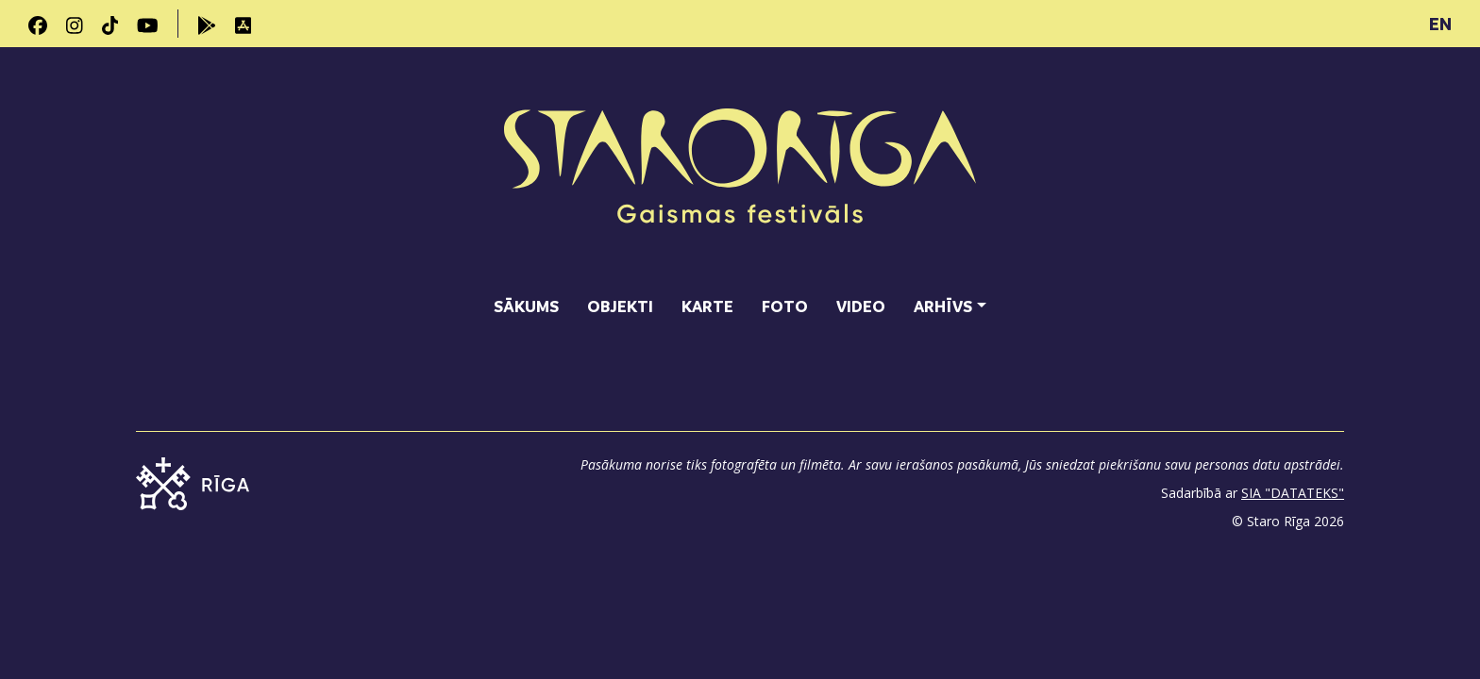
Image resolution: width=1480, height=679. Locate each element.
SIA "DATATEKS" (1292, 493)
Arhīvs (943, 306)
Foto (785, 306)
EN (1440, 23)
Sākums (526, 306)
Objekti (620, 306)
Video (860, 306)
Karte (707, 306)
